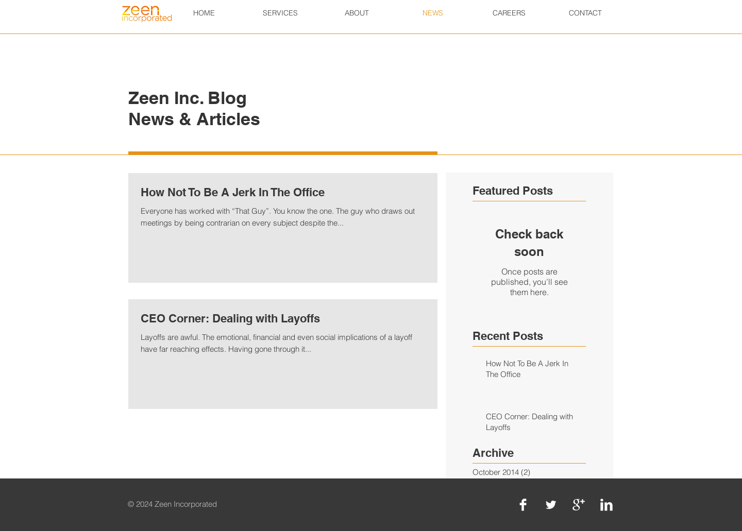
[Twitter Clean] (551, 505)
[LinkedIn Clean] (606, 505)
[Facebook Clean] (523, 505)
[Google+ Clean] (578, 505)
